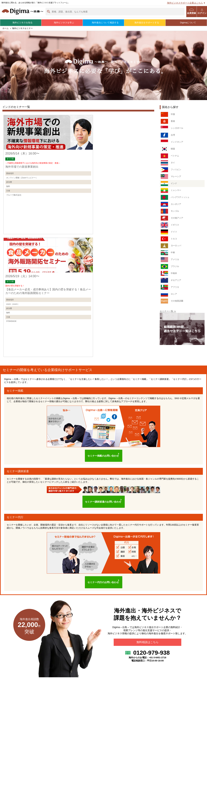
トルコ (169, 240)
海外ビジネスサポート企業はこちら (185, 3)
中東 (168, 254)
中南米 (169, 275)
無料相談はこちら (147, 619)
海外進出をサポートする (145, 22)
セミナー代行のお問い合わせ (102, 560)
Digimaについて (186, 22)
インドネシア (172, 143)
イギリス (170, 226)
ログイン (202, 11)
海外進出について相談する (103, 22)
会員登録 (191, 11)
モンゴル (170, 212)
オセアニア (171, 281)
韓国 (168, 150)
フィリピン (171, 171)
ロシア (169, 295)
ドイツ (169, 233)
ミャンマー (171, 192)
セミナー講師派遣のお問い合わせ (101, 482)
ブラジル (170, 268)
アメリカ (170, 261)
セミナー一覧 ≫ (168, 312)
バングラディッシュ (176, 199)
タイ (168, 164)
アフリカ (170, 288)
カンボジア (171, 205)
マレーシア (171, 178)
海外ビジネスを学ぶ (62, 22)
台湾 (168, 136)
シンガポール (172, 129)
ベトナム (170, 157)
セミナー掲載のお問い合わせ (102, 440)
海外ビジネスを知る (21, 22)
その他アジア (172, 219)
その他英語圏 (172, 302)
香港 (168, 122)
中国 (168, 116)
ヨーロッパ (171, 247)
